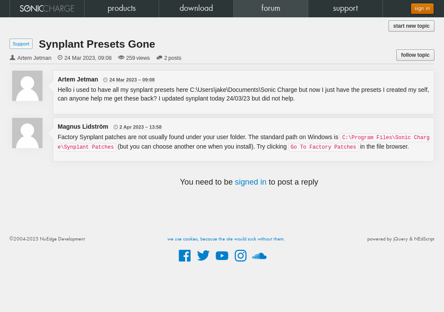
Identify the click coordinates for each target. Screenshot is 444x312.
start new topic (411, 26)
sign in (422, 8)
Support (21, 43)
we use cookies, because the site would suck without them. (226, 239)
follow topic (415, 55)
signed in (251, 182)
